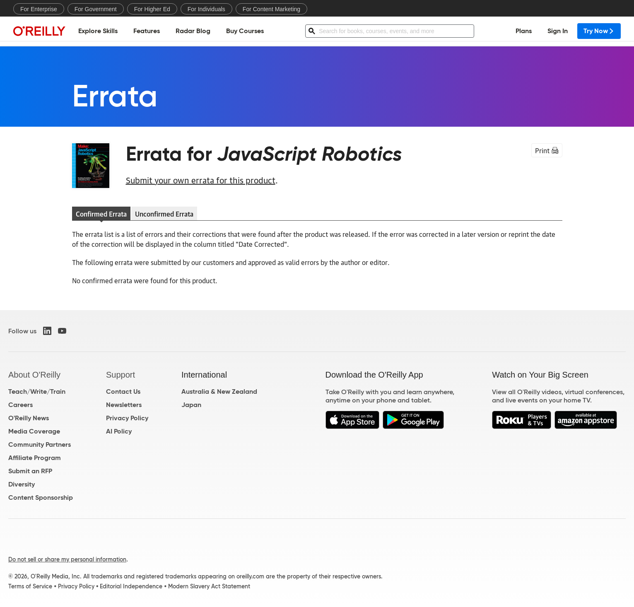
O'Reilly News (28, 418)
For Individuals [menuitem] (206, 9)
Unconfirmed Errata (164, 213)
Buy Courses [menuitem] (245, 31)
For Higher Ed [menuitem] (152, 9)
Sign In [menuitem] (557, 31)
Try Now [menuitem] (599, 31)
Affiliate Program (34, 457)
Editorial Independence (131, 586)
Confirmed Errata (101, 213)
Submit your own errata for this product (200, 179)
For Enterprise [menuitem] (38, 9)
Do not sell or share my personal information (67, 559)
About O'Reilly (34, 374)
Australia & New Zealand (219, 391)
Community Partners (39, 444)
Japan (191, 404)
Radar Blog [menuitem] (193, 31)
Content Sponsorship (40, 497)
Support (120, 374)
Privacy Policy (127, 418)
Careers (20, 404)
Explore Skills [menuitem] (98, 31)
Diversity (21, 484)
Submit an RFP (30, 471)
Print (547, 150)
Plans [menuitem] (524, 31)
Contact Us (123, 391)
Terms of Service (30, 586)
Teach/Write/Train (36, 391)
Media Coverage (34, 431)
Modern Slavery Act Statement (209, 586)
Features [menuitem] (146, 31)
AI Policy (119, 431)
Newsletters (124, 404)
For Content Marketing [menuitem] (271, 9)
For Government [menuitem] (96, 9)
